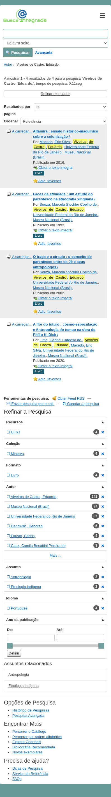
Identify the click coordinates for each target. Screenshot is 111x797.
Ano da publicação (22, 620)
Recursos (14, 422)
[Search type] (55, 43)
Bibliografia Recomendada (33, 747)
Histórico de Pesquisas (30, 710)
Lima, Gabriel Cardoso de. (61, 340)
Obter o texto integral (53, 167)
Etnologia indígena (23, 686)
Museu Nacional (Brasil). (53, 220)
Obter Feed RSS (68, 398)
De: (10, 630)
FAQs (17, 779)
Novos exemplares (27, 752)
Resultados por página (17, 110)
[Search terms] (55, 33)
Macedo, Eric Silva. (55, 142)
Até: (60, 630)
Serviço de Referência (30, 774)
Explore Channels (26, 742)
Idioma (12, 598)
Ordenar (11, 121)
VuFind (12, 16)
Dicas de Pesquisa (27, 768)
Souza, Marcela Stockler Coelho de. (69, 204)
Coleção (13, 444)
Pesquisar (18, 52)
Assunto (13, 567)
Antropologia (18, 674)
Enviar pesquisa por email (30, 404)
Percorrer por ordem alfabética (37, 737)
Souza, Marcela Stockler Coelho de (68, 272)
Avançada (43, 52)
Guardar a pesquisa (81, 404)
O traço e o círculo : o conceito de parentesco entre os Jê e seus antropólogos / (62, 262)
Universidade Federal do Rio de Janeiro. (65, 215)
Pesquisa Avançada (28, 715)
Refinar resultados (55, 94)
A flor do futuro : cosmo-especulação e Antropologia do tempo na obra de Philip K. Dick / (65, 329)
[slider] (10, 646)
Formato (13, 465)
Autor (8, 65)
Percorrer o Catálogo (29, 731)
